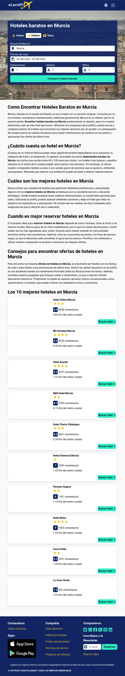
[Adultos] (64, 70)
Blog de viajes (91, 654)
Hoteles (33, 35)
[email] (94, 647)
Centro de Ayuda (17, 628)
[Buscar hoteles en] (65, 48)
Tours (48, 35)
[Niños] (101, 70)
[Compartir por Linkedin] (110, 631)
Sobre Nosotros (54, 628)
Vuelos (18, 35)
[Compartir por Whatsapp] (90, 631)
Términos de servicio (56, 648)
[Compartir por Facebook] (95, 631)
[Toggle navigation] (113, 5)
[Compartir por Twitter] (100, 631)
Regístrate (109, 646)
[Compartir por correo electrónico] (85, 631)
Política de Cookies (56, 635)
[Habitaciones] (28, 70)
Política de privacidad (57, 641)
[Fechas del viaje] (65, 59)
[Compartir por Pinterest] (105, 631)
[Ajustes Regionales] (106, 5)
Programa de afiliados (57, 654)
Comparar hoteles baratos (62, 78)
